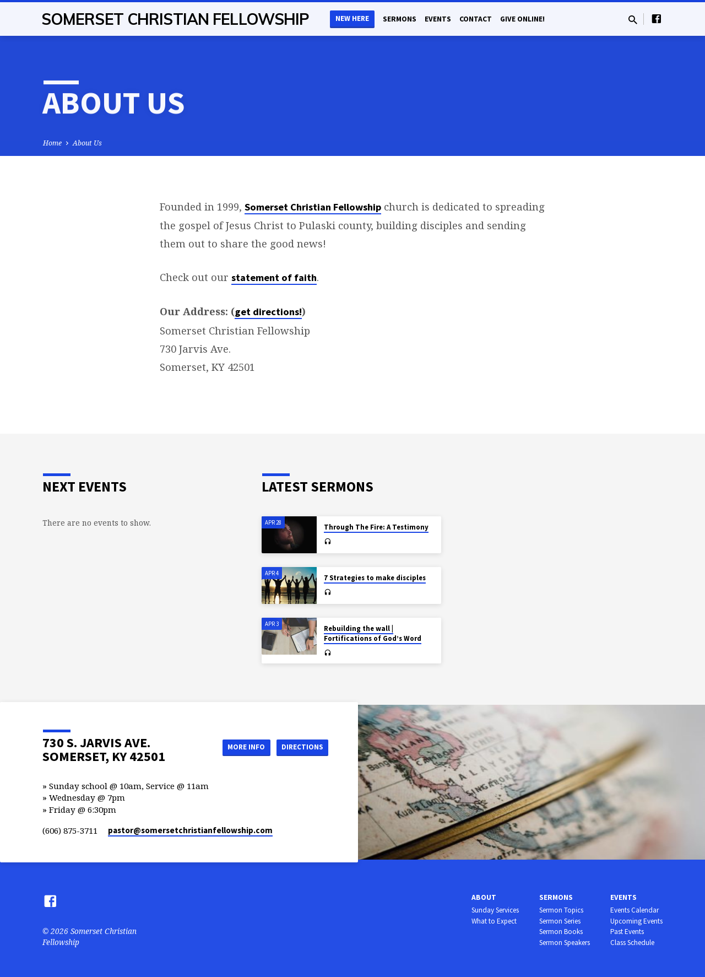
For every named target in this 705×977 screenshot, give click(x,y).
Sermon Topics (561, 910)
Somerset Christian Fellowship (175, 19)
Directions (300, 747)
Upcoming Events (636, 921)
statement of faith (274, 277)
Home (52, 143)
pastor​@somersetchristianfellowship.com (190, 830)
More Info (238, 747)
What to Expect (494, 921)
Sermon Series (560, 921)
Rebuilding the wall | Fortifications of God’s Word (372, 633)
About (483, 897)
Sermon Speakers (564, 942)
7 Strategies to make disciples (375, 577)
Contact (475, 19)
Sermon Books (561, 931)
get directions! (268, 311)
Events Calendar (634, 910)
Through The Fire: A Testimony (376, 527)
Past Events (627, 931)
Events (438, 19)
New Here (352, 18)
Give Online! (522, 19)
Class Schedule (632, 942)
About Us (87, 143)
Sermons (399, 19)
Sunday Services (495, 910)
